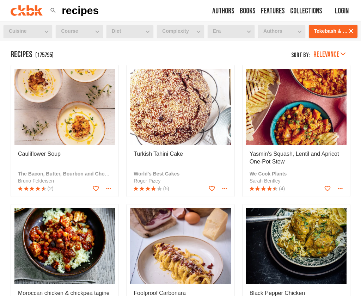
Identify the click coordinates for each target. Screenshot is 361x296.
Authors (223, 11)
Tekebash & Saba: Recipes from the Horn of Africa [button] (335, 31)
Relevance (329, 54)
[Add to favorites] (96, 188)
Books (248, 11)
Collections (306, 11)
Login (342, 11)
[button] (53, 10)
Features (273, 11)
